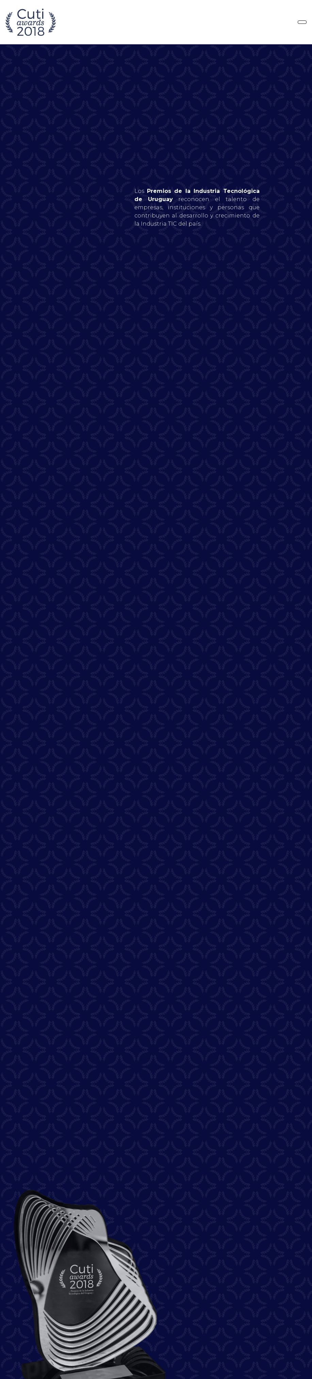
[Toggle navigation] (302, 22)
